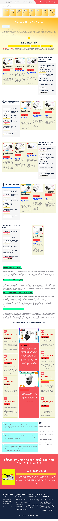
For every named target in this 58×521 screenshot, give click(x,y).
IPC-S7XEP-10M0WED (29, 401)
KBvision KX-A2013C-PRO (9, 401)
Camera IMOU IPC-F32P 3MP (47, 355)
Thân (36, 46)
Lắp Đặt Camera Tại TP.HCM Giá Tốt (46, 434)
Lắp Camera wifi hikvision (7, 506)
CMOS (47, 46)
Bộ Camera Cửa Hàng (20, 504)
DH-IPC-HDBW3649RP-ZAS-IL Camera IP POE (19, 65)
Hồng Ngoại (26, 46)
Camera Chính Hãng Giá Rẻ (24, 515)
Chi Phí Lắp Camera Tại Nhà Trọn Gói (46, 431)
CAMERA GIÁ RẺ (6, 6)
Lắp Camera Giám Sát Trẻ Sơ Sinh (45, 444)
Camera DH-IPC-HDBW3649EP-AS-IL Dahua (31, 66)
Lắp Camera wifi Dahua (7, 505)
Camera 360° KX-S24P (8, 381)
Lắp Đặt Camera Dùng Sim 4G (44, 442)
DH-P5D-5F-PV (29, 368)
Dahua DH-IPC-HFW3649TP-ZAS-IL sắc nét (46, 66)
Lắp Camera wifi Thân (7, 503)
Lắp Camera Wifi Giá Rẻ (43, 429)
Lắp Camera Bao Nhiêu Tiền (44, 426)
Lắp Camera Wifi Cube (6, 499)
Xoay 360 (50, 46)
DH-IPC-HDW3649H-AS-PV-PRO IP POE (7, 67)
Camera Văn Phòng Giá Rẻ (21, 509)
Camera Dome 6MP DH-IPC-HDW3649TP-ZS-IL (46, 86)
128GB (12, 46)
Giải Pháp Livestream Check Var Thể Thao (13, 450)
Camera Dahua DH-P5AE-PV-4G (46, 91)
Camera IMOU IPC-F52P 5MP (47, 334)
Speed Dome (43, 46)
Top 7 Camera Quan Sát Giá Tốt (45, 436)
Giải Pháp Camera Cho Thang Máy (45, 439)
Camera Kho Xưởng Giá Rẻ (21, 502)
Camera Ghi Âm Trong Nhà (9, 48)
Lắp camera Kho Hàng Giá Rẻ (21, 507)
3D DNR (18, 46)
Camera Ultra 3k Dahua (29, 43)
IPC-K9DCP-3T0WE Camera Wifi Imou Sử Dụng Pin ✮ (47, 402)
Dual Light (32, 46)
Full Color (21, 46)
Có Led (9, 46)
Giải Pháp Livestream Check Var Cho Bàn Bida (14, 440)
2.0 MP (39, 46)
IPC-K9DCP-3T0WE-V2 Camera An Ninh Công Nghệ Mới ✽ (47, 378)
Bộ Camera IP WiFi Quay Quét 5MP (10, 360)
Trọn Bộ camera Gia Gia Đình (20, 500)
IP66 (15, 46)
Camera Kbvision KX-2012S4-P (10, 335)
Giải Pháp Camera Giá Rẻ (10, 423)
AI (29, 46)
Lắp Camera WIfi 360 (6, 501)
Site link (38, 515)
